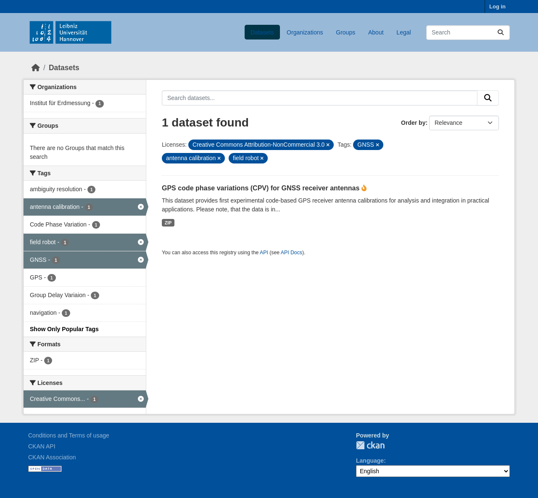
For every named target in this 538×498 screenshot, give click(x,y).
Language (370, 460)
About (376, 32)
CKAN (370, 445)
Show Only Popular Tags (64, 329)
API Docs (291, 253)
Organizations (305, 32)
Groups (345, 32)
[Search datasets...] (468, 32)
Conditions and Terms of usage (68, 435)
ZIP (168, 222)
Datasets (262, 32)
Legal (403, 32)
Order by (413, 122)
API (264, 253)
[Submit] (500, 32)
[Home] (36, 67)
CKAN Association (52, 457)
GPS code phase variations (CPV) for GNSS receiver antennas (261, 188)
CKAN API (41, 446)
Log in (497, 6)
